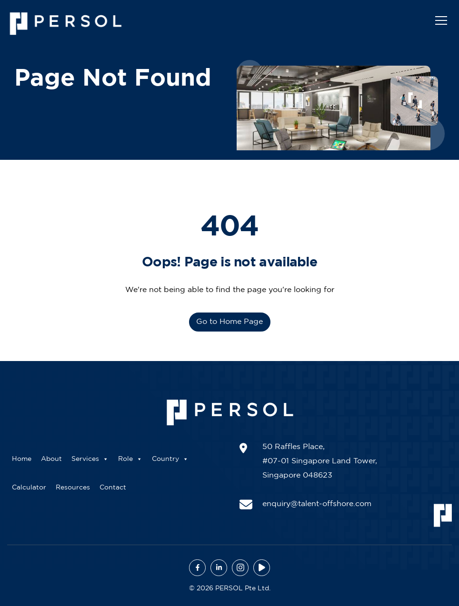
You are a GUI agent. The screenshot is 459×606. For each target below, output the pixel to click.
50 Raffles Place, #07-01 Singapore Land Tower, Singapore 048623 (319, 461)
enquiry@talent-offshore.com (316, 504)
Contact (113, 487)
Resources (73, 487)
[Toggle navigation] (441, 20)
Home (21, 459)
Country (170, 459)
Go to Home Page (229, 321)
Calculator (29, 487)
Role (130, 459)
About (51, 459)
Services (90, 459)
